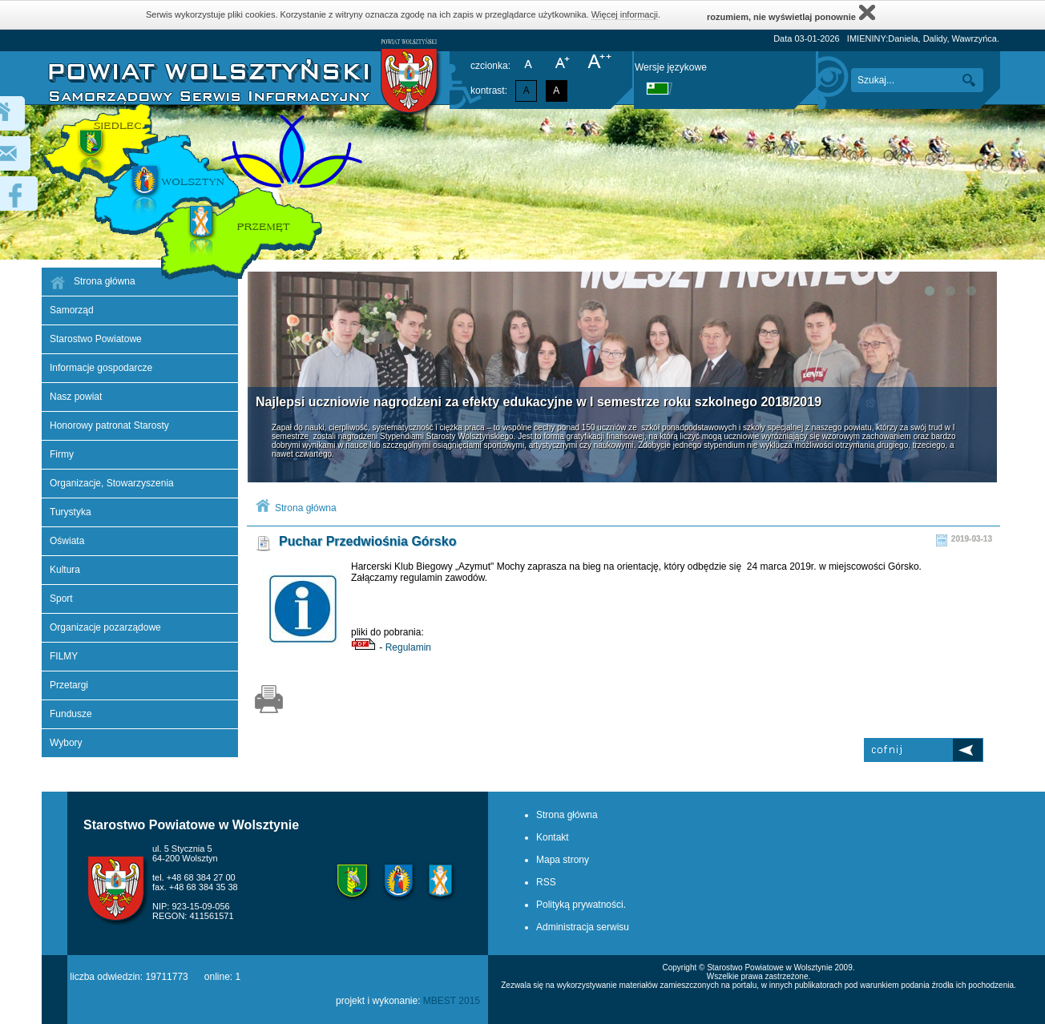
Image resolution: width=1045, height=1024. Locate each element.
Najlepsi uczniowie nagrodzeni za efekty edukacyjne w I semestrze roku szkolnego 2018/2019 (538, 402)
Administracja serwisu (582, 927)
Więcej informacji (624, 14)
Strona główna (306, 508)
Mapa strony (562, 859)
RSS (546, 882)
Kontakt (552, 837)
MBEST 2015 (451, 1000)
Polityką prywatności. (581, 904)
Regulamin (408, 647)
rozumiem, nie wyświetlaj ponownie (791, 12)
